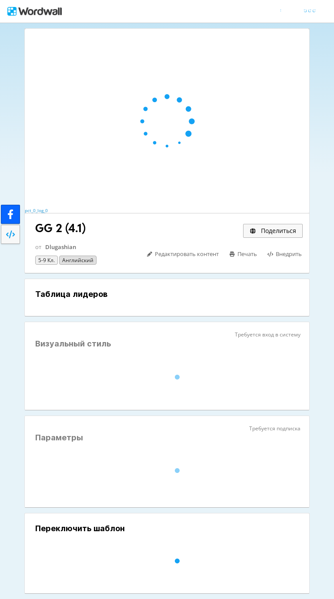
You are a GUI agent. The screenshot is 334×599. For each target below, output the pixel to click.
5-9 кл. (46, 260)
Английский (78, 260)
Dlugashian (60, 247)
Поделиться (273, 230)
